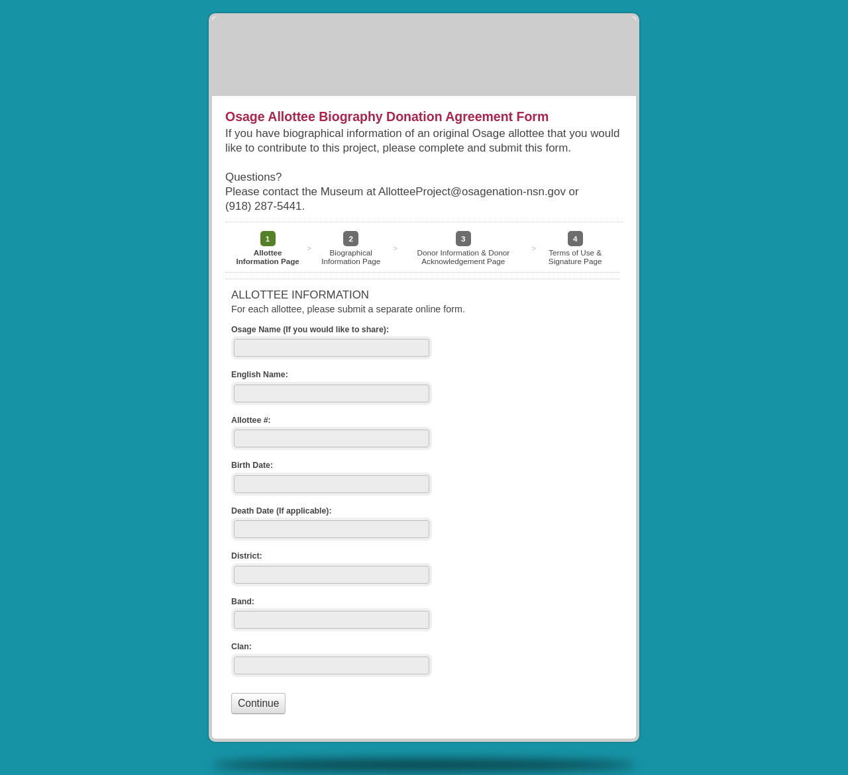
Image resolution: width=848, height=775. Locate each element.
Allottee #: (251, 420)
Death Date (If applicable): (281, 511)
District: (246, 556)
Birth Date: (252, 465)
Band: (242, 601)
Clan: (241, 646)
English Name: (259, 374)
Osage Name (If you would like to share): (310, 329)
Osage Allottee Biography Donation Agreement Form (424, 56)
